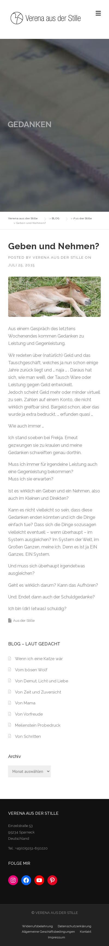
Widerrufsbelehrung (37, 926)
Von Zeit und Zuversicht (38, 692)
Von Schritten (28, 736)
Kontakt (85, 931)
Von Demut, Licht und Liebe (41, 681)
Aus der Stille (24, 621)
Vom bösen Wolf (31, 669)
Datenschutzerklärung (74, 926)
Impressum (56, 937)
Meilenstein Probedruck (37, 725)
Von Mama (25, 703)
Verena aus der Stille (58, 257)
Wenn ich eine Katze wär (39, 658)
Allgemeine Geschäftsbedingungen (48, 931)
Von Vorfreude (29, 714)
